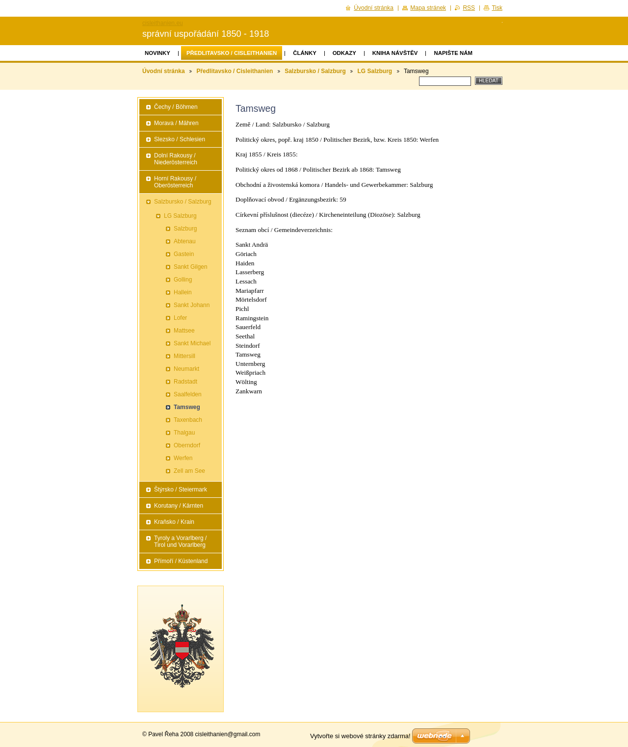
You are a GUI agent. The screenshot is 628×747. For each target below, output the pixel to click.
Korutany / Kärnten (178, 505)
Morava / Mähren (176, 123)
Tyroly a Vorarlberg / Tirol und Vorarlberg (180, 541)
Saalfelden (188, 394)
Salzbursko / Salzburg (315, 71)
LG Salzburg (375, 71)
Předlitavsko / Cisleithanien (231, 53)
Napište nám (453, 53)
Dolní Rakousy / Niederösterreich (175, 159)
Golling (183, 279)
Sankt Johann (191, 305)
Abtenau (185, 241)
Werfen (183, 458)
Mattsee (184, 330)
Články (304, 53)
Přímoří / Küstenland (181, 561)
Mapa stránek (428, 7)
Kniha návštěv (395, 53)
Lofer (180, 317)
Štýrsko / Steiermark (180, 489)
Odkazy (344, 53)
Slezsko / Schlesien (179, 139)
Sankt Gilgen (191, 266)
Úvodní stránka (163, 71)
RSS (469, 7)
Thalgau (184, 432)
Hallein (183, 292)
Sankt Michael (192, 343)
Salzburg (185, 228)
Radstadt (185, 381)
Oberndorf (187, 445)
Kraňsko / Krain (174, 521)
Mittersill (184, 356)
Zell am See (189, 470)
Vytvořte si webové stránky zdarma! (360, 736)
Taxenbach (188, 419)
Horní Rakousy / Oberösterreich (175, 182)
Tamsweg (187, 407)
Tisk (497, 7)
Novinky (157, 53)
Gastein (184, 254)
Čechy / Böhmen (176, 106)
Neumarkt (186, 368)
